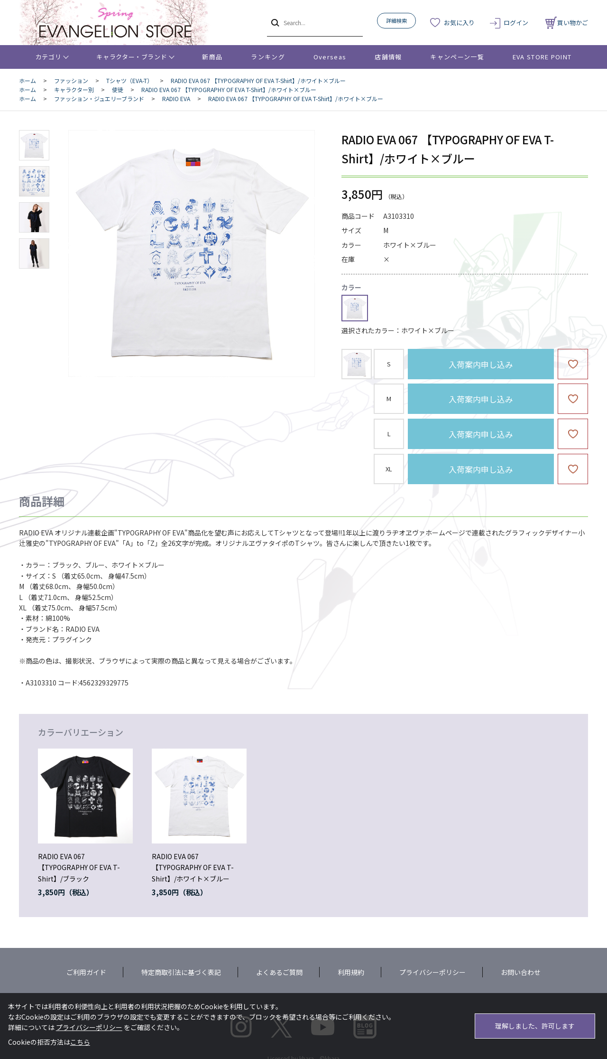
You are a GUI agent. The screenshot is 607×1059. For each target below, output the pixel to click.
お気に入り (459, 22)
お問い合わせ (521, 972)
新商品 (212, 56)
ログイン (516, 22)
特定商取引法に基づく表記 (181, 972)
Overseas (329, 56)
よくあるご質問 (279, 972)
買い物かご (566, 22)
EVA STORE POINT (542, 56)
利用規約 (351, 972)
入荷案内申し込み (481, 364)
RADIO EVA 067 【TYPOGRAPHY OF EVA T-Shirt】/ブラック (79, 868)
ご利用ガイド (86, 972)
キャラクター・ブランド (131, 56)
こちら (80, 1042)
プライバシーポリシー (432, 972)
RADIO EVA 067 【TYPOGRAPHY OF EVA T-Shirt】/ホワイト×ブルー (193, 868)
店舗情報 (388, 56)
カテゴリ (49, 56)
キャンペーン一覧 (457, 56)
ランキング (268, 56)
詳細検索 (396, 20)
